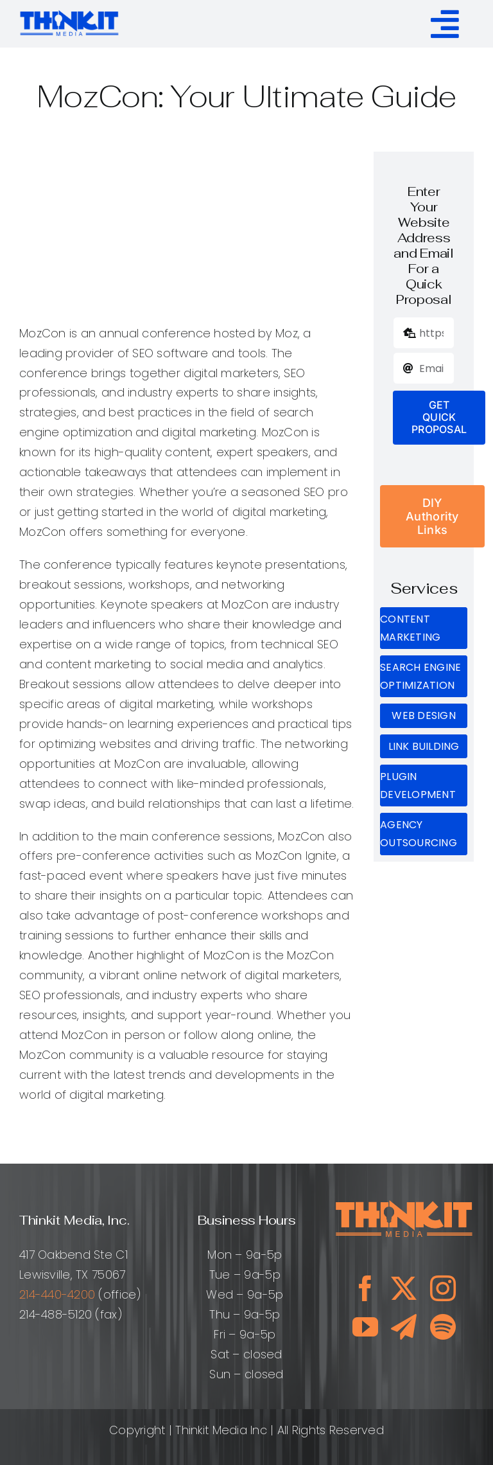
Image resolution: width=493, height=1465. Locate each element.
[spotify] (443, 1327)
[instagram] (443, 1288)
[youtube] (365, 1327)
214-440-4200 (57, 1294)
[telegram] (404, 1327)
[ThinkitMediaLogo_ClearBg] (69, 12)
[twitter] (404, 1288)
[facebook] (365, 1288)
